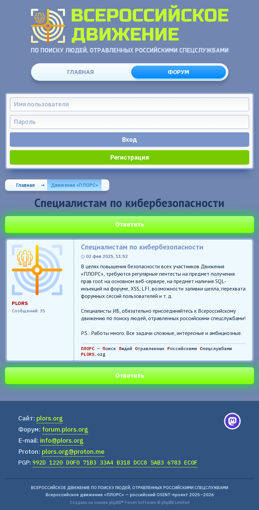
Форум (178, 72)
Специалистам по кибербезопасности (142, 247)
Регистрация (129, 157)
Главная (80, 72)
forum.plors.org (65, 429)
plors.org (49, 418)
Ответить (129, 224)
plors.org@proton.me (73, 451)
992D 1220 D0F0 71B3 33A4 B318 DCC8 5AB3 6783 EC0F (115, 462)
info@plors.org (62, 440)
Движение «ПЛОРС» (74, 185)
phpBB (115, 502)
